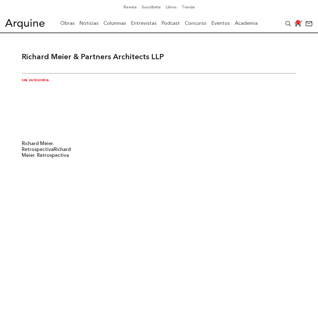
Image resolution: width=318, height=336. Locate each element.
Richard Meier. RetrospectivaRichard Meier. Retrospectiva (46, 149)
